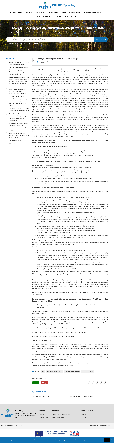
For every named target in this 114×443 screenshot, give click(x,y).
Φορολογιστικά (75, 12)
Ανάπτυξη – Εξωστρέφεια (43, 16)
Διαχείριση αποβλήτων (42, 396)
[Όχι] (112, 441)
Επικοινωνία (44, 418)
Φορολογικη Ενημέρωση (26, 43)
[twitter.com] (90, 383)
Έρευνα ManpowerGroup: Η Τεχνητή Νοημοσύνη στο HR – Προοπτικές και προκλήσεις (18, 91)
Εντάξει (107, 440)
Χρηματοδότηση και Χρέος (57, 12)
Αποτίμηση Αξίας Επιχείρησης (61, 414)
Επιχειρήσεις (38, 43)
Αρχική (12, 32)
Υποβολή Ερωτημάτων (59, 418)
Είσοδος (83, 414)
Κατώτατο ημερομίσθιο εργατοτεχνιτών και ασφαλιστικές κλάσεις (16, 143)
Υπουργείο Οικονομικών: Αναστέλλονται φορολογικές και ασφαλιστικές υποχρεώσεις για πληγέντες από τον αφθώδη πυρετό (19, 101)
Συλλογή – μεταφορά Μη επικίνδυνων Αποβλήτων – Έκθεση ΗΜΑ (67, 32)
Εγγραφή (83, 418)
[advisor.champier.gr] (106, 383)
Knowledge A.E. (105, 425)
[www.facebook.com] (94, 383)
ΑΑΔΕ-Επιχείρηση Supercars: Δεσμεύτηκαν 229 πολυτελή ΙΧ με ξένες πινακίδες (19, 135)
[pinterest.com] (98, 383)
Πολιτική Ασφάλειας (7, 425)
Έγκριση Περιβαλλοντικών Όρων (83, 396)
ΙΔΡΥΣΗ (61, 371)
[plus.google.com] (102, 383)
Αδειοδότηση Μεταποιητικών (37, 32)
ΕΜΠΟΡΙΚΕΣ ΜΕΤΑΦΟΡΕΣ (87, 371)
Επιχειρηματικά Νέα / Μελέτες (67, 16)
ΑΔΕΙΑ (43, 371)
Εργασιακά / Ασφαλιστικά (93, 12)
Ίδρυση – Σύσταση (16, 12)
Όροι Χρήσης (18, 425)
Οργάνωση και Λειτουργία (35, 12)
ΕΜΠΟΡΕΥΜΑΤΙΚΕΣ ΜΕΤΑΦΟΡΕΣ (72, 371)
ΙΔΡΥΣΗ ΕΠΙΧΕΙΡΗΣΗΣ (51, 371)
